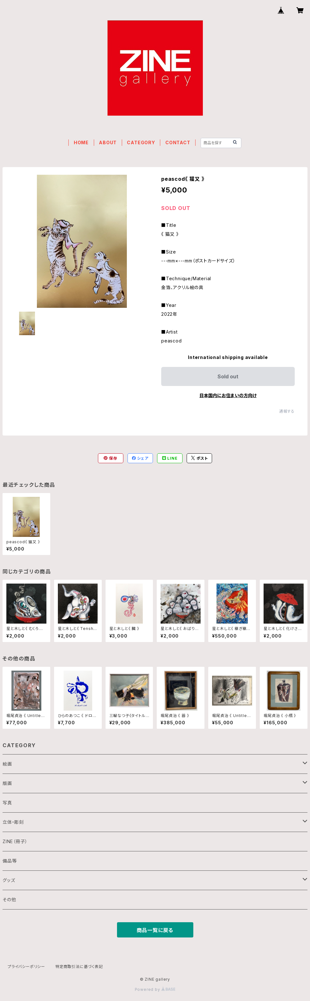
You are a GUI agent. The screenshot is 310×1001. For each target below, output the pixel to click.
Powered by (155, 989)
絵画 (7, 764)
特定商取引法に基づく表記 (79, 966)
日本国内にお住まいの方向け (228, 395)
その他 (9, 899)
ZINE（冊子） (15, 841)
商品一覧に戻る (155, 930)
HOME (81, 142)
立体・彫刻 (13, 822)
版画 (7, 783)
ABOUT (108, 142)
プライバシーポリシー (26, 966)
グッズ (9, 880)
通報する (287, 411)
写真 (7, 802)
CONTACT (177, 142)
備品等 (10, 860)
